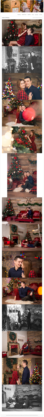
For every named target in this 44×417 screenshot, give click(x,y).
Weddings (19, 14)
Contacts (40, 14)
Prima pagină (36, 17)
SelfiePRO (29, 14)
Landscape (36, 14)
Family (33, 14)
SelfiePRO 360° (24, 14)
